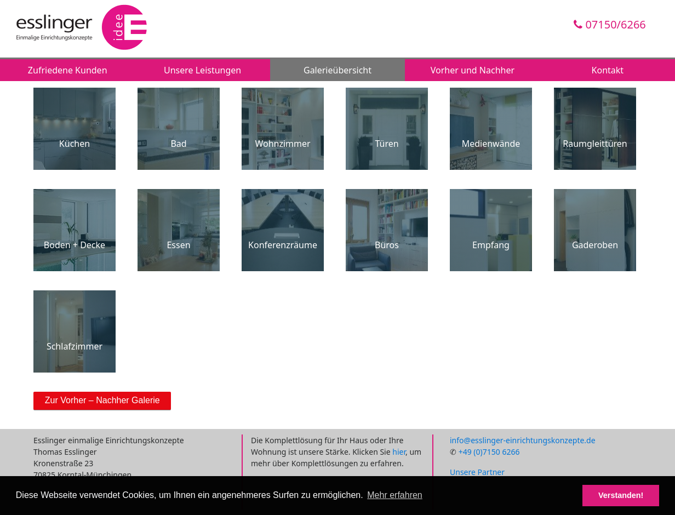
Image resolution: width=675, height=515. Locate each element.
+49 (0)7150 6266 (489, 452)
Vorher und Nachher (472, 70)
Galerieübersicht (337, 70)
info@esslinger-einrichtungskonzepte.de (523, 440)
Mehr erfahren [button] (394, 495)
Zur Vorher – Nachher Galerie (102, 400)
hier (398, 452)
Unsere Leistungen (202, 70)
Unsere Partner (477, 472)
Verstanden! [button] (620, 495)
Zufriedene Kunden (67, 70)
